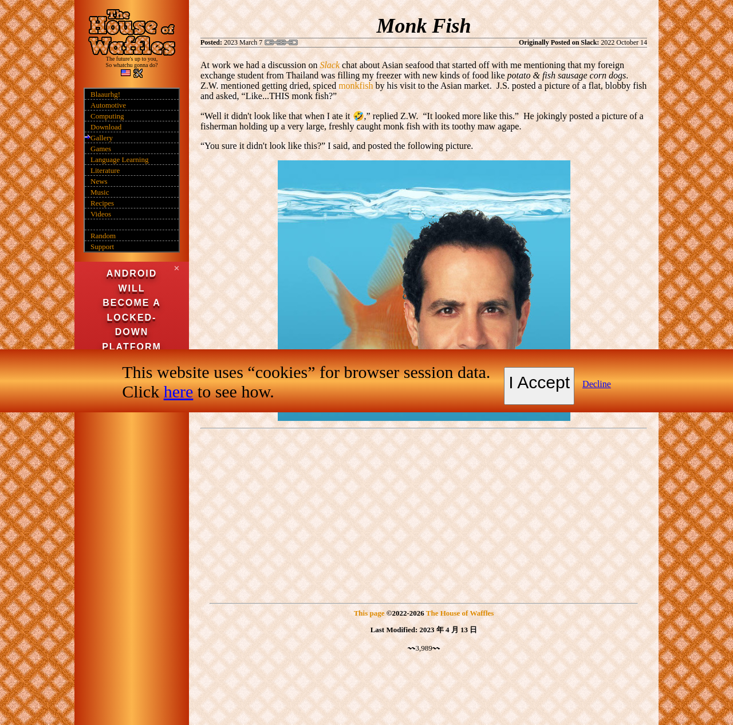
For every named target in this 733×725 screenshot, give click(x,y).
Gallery (101, 137)
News (99, 181)
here (179, 391)
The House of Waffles (460, 613)
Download (105, 127)
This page (369, 613)
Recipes (102, 203)
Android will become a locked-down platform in (131, 318)
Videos (100, 214)
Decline (596, 384)
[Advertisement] (423, 514)
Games (100, 148)
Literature (105, 170)
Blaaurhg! (105, 94)
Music (99, 192)
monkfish (355, 85)
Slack (330, 65)
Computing (107, 116)
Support (102, 246)
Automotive (108, 105)
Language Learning (119, 159)
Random (103, 235)
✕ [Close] (177, 268)
